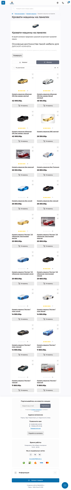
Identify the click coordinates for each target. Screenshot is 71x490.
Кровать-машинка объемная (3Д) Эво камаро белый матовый (47, 96)
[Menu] (3, 3)
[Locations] (57, 2)
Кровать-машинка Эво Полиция (48, 167)
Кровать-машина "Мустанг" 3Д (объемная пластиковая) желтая (22, 236)
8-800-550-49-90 (36, 424)
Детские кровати (20, 13)
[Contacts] (63, 2)
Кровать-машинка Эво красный (23, 167)
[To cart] (23, 105)
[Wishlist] (32, 74)
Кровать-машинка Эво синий (22, 201)
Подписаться (45, 405)
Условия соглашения (36, 409)
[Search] (14, 8)
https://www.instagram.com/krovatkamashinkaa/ (30, 454)
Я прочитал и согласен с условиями (35, 410)
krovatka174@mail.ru (35, 459)
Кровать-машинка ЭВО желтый (48, 131)
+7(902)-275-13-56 (36, 426)
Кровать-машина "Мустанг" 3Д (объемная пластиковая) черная (47, 274)
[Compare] (32, 77)
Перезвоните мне (35, 428)
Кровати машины (31, 13)
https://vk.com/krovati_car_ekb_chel (35, 454)
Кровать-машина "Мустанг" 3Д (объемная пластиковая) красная (47, 236)
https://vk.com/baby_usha (39, 454)
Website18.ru (40, 485)
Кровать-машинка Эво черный (47, 201)
